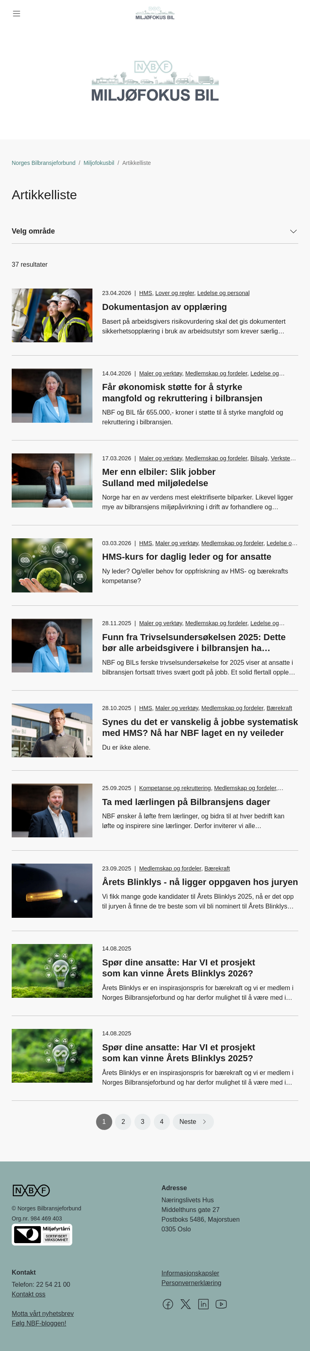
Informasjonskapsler (190, 1273)
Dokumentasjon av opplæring (164, 307)
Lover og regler (174, 293)
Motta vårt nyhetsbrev (43, 1313)
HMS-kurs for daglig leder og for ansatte (186, 557)
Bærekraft (279, 708)
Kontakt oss (29, 1294)
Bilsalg (258, 458)
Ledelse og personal (223, 293)
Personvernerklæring (191, 1282)
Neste (187, 1121)
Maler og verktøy (160, 373)
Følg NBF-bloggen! (39, 1323)
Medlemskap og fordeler (216, 373)
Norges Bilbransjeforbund (43, 163)
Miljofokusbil (99, 163)
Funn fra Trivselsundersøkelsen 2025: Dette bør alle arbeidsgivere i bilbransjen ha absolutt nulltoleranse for (194, 648)
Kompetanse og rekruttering (175, 788)
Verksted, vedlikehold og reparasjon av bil (217, 462)
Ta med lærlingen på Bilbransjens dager (191, 802)
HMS (145, 293)
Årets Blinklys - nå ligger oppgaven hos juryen (200, 882)
